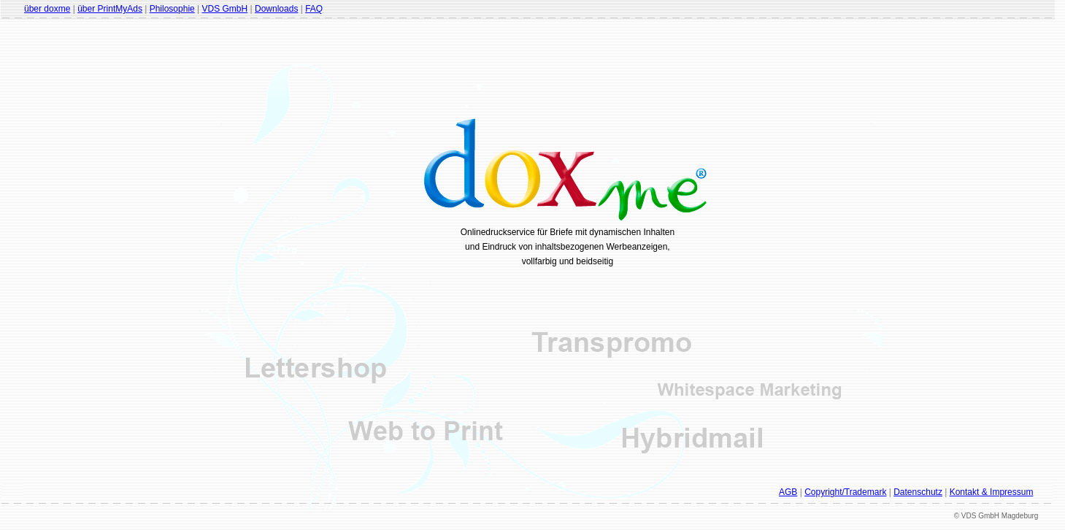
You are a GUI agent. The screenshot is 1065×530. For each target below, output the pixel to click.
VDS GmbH (225, 9)
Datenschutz (917, 492)
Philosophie (172, 9)
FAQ (314, 9)
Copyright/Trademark (845, 492)
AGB (788, 492)
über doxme (47, 9)
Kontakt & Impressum (992, 492)
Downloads (276, 9)
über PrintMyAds (109, 9)
